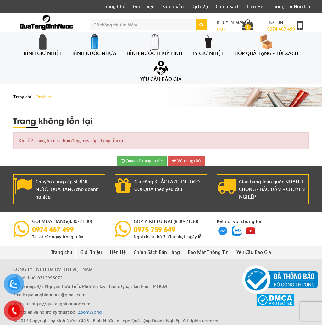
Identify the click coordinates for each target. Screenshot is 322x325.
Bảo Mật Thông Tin (208, 252)
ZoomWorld (90, 312)
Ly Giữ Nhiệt (208, 45)
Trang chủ (23, 96)
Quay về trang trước (142, 161)
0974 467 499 (281, 29)
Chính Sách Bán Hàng (157, 252)
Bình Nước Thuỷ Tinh (154, 45)
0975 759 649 (154, 229)
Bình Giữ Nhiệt (43, 45)
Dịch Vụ (199, 6)
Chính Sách (228, 6)
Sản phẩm (173, 6)
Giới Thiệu (144, 6)
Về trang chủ (186, 161)
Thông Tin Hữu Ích (290, 6)
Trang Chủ (114, 6)
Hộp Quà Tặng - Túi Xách (266, 45)
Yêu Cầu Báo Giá (161, 71)
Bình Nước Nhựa (94, 45)
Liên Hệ (255, 6)
